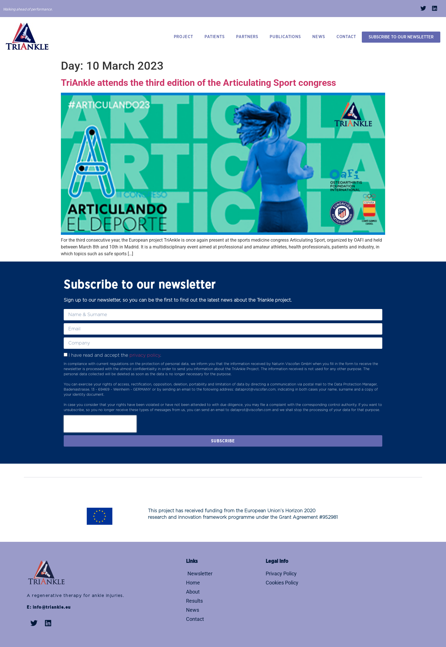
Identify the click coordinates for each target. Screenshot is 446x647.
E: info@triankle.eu (49, 607)
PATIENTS (215, 37)
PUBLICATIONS (285, 37)
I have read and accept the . (115, 355)
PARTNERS (247, 37)
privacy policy (144, 355)
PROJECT (183, 37)
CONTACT (346, 37)
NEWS (318, 37)
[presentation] (100, 423)
